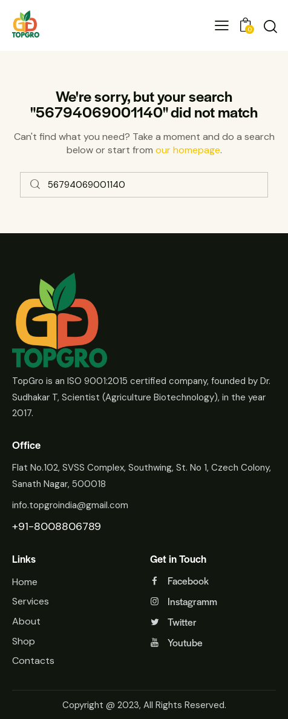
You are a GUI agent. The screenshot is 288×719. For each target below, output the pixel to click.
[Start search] (35, 185)
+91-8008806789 (56, 526)
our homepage (187, 150)
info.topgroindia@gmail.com (70, 505)
